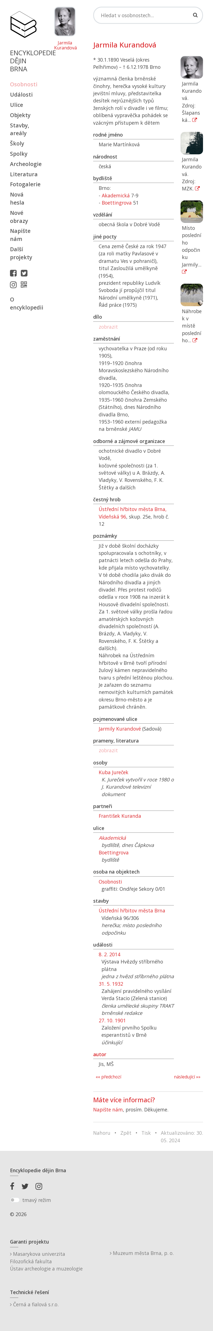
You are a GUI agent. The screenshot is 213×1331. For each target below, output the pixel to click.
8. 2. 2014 (109, 954)
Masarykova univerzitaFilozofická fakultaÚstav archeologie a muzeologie (46, 1261)
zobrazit (108, 326)
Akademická (116, 195)
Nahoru (101, 1132)
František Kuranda (120, 815)
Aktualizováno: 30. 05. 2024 (182, 1136)
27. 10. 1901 (112, 1020)
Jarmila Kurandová (65, 45)
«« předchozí (108, 1077)
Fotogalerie (23, 184)
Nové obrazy (19, 217)
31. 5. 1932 (111, 983)
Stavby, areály (19, 129)
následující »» (187, 1077)
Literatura (23, 174)
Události (21, 94)
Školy (17, 143)
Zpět (125, 1132)
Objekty (20, 115)
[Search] (148, 15)
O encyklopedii (23, 303)
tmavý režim (36, 1200)
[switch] (15, 1199)
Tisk (146, 1132)
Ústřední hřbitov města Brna (132, 910)
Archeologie (23, 164)
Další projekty (21, 253)
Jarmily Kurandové (120, 728)
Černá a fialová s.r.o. (34, 1304)
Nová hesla (17, 198)
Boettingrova (117, 202)
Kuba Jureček (113, 772)
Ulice (16, 105)
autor (99, 1054)
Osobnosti (23, 84)
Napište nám (20, 235)
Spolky (18, 153)
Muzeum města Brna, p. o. (142, 1253)
